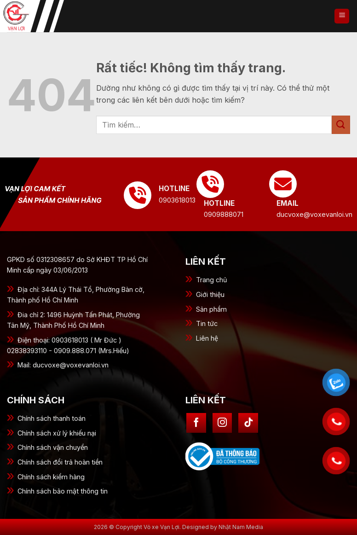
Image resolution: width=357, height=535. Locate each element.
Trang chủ (211, 280)
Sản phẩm (211, 309)
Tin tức (207, 323)
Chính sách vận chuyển (52, 447)
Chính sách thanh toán (51, 418)
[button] (341, 16)
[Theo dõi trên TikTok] (248, 423)
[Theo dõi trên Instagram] (222, 423)
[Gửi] (341, 125)
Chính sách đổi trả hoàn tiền (60, 462)
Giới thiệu (210, 294)
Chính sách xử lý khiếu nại (56, 433)
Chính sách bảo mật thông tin (62, 491)
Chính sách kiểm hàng (51, 477)
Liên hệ (207, 338)
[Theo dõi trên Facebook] (196, 423)
